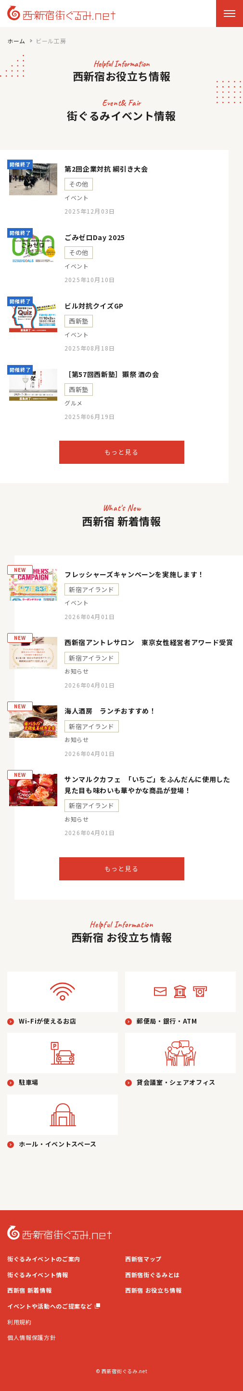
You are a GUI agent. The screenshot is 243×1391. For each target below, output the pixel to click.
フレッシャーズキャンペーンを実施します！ (134, 574)
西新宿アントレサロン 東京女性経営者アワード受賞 (148, 642)
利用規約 (19, 1322)
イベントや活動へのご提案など (53, 1306)
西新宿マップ (143, 1259)
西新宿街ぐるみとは (152, 1274)
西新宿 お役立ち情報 (153, 1290)
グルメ (73, 403)
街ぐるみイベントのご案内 (43, 1259)
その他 (79, 184)
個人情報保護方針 (31, 1337)
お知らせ (76, 671)
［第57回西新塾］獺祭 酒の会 (111, 374)
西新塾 (79, 320)
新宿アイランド (92, 589)
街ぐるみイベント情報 (37, 1274)
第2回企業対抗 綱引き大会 (106, 169)
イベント (76, 197)
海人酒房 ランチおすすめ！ (110, 711)
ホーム (16, 41)
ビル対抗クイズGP (94, 306)
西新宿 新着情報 (29, 1290)
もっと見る (121, 452)
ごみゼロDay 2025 (94, 237)
